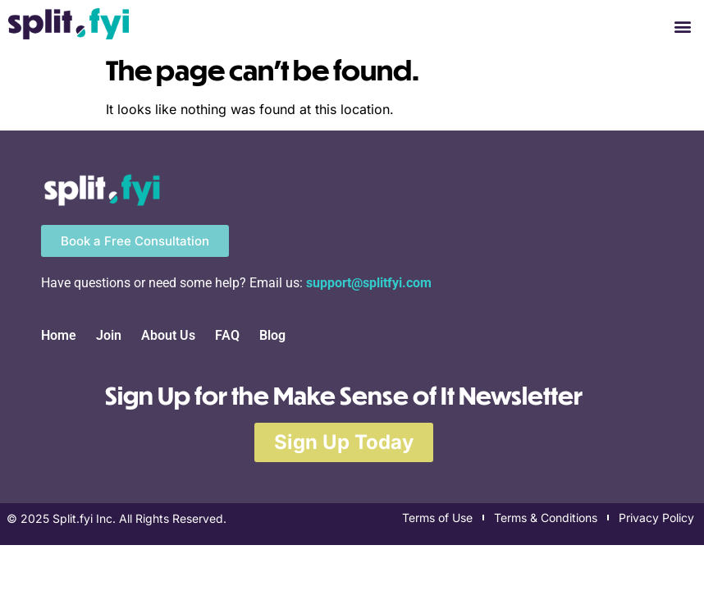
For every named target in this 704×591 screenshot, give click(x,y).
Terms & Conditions (545, 518)
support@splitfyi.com (369, 283)
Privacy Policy (656, 518)
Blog (272, 335)
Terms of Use (437, 518)
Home (58, 335)
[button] (682, 25)
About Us (168, 335)
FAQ (227, 335)
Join (108, 335)
